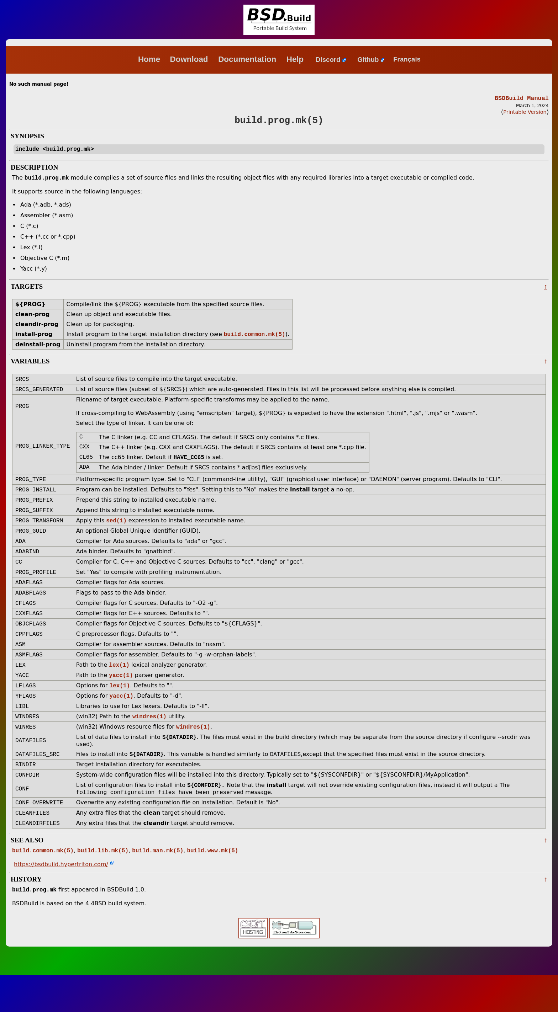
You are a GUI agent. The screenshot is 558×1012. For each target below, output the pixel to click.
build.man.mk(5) (157, 886)
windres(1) (149, 745)
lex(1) (119, 689)
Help (296, 59)
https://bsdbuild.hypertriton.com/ (61, 900)
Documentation (248, 59)
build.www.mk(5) (212, 886)
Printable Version (524, 113)
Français (407, 59)
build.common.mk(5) (254, 340)
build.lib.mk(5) (102, 886)
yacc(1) (121, 700)
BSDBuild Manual (522, 99)
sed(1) (116, 535)
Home (149, 59)
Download (190, 59)
